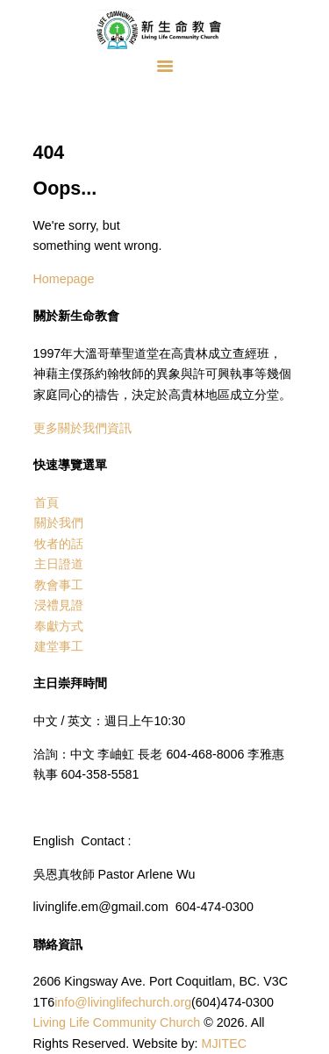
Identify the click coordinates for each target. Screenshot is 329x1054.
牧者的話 (58, 544)
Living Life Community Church (117, 1022)
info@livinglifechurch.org (122, 1002)
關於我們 (58, 523)
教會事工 (58, 585)
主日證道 (58, 564)
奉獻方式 (58, 626)
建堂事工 (58, 646)
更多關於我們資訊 (82, 428)
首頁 (46, 502)
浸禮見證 (58, 605)
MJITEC (224, 1043)
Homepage (64, 279)
